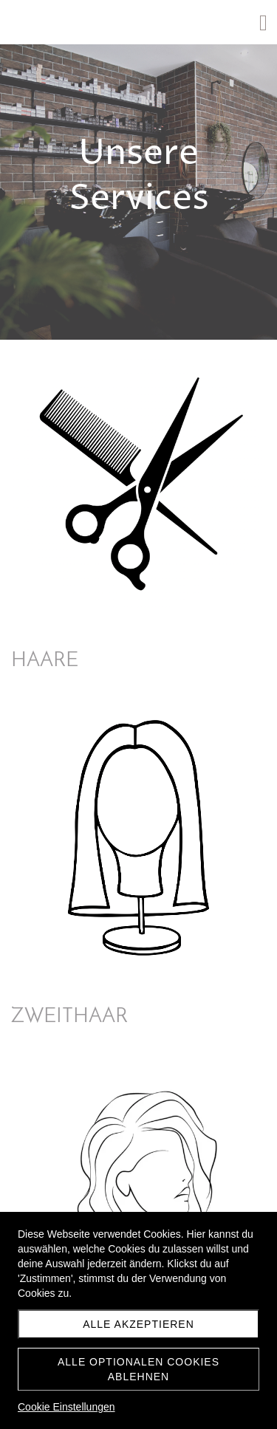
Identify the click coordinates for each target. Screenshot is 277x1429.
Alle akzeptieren (138, 1324)
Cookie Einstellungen (66, 1407)
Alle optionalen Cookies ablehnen (138, 1369)
